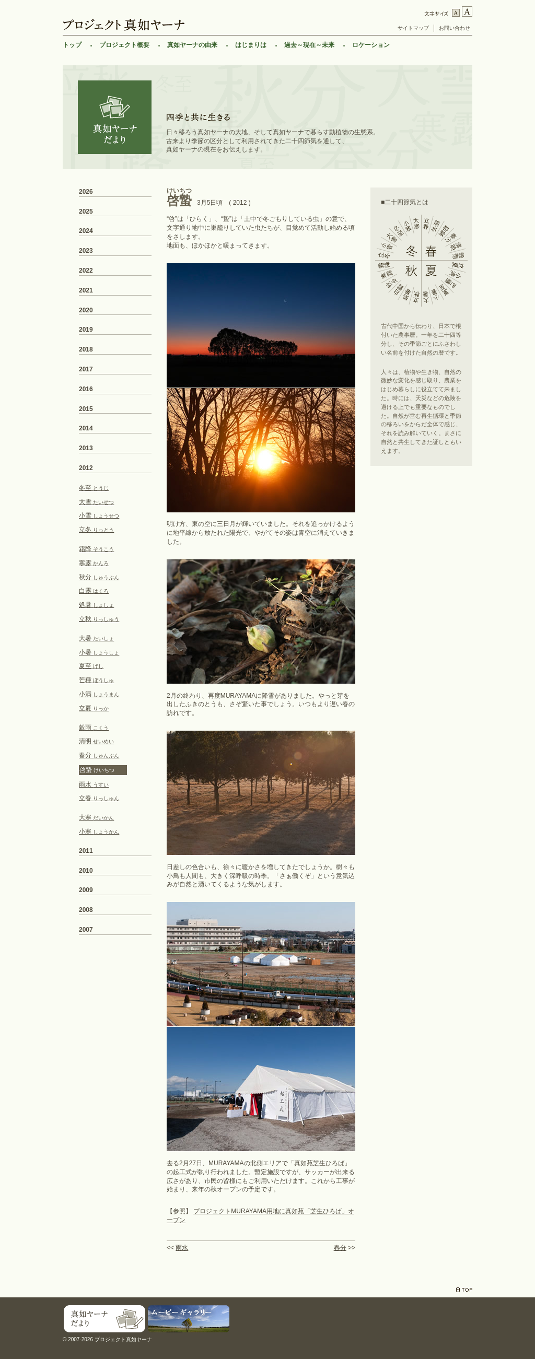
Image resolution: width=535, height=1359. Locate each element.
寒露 (94, 563)
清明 (96, 741)
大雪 (96, 502)
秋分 (99, 577)
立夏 (94, 708)
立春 (99, 798)
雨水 (182, 1247)
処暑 (96, 604)
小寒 (99, 831)
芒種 (96, 680)
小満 (99, 694)
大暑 (96, 638)
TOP (464, 1289)
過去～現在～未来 (309, 45)
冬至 (94, 487)
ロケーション (371, 45)
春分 (340, 1247)
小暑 (99, 652)
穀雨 (94, 727)
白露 (94, 590)
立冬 (96, 529)
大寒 (96, 817)
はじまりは (250, 45)
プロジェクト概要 (124, 45)
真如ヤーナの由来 (192, 45)
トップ (72, 45)
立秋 (99, 619)
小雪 (99, 515)
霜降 (96, 549)
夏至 (91, 666)
